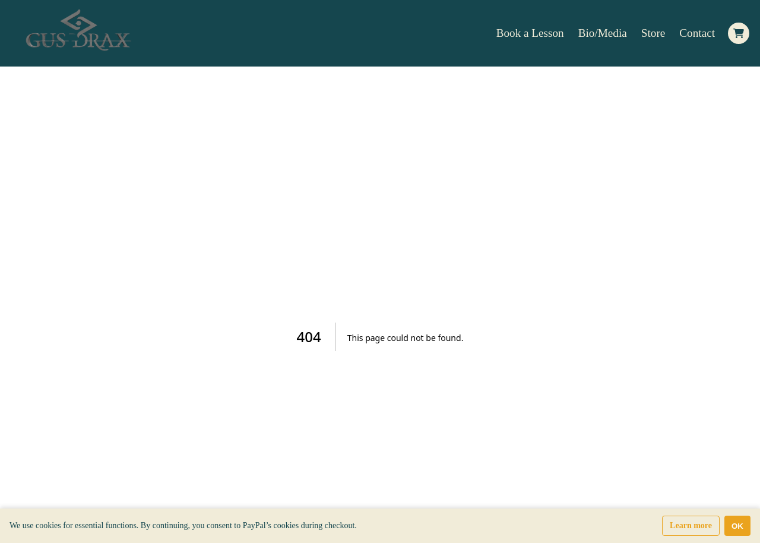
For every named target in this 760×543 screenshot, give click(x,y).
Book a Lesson (530, 33)
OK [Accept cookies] (737, 526)
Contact (697, 33)
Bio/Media (602, 33)
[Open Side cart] (738, 33)
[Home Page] (81, 33)
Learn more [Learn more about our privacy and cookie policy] (691, 525)
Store (653, 33)
